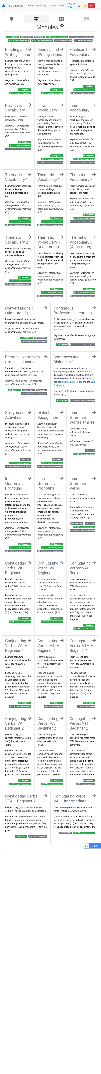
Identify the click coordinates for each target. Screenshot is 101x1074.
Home (31, 5)
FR (97, 5)
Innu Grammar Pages (72, 382)
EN (91, 5)
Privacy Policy (71, 6)
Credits (52, 5)
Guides (61, 5)
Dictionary (41, 5)
